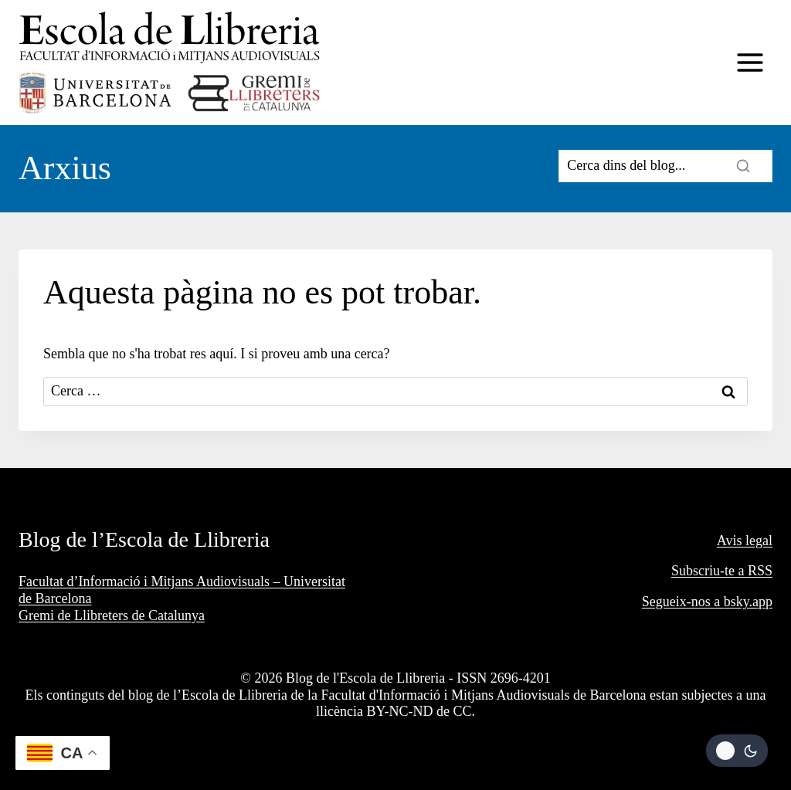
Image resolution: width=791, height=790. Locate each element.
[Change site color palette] (737, 750)
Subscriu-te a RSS (721, 570)
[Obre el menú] (750, 63)
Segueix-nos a (683, 601)
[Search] (665, 166)
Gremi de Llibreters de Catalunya (112, 615)
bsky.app (748, 601)
